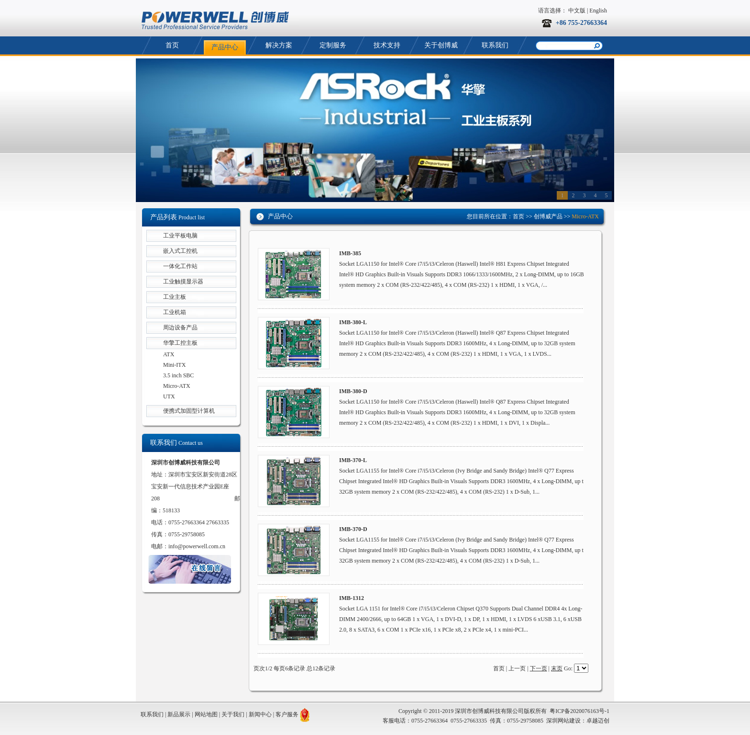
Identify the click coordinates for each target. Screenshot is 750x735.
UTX (169, 396)
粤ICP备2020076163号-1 (579, 711)
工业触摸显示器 (183, 281)
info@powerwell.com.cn (196, 546)
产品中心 (224, 47)
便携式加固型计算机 (189, 410)
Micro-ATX (176, 386)
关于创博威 (441, 45)
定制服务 (333, 45)
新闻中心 (260, 714)
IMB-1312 (351, 598)
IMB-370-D (353, 529)
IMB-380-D (353, 391)
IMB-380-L (353, 322)
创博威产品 (548, 216)
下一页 (538, 668)
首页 (172, 45)
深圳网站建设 (563, 720)
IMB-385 (350, 253)
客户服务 (287, 714)
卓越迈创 (597, 720)
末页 (556, 668)
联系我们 (495, 45)
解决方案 (278, 45)
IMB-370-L (353, 460)
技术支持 (387, 45)
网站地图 (206, 714)
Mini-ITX (174, 365)
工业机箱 (174, 312)
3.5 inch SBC (178, 375)
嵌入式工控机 (180, 251)
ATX (168, 354)
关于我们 (232, 714)
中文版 (576, 10)
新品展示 (178, 714)
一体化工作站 (180, 266)
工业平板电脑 (180, 235)
